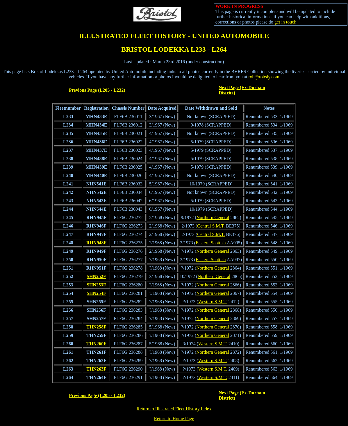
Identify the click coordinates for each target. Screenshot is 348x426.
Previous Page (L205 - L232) (97, 90)
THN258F (96, 326)
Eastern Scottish (211, 242)
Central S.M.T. (211, 225)
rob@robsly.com (263, 76)
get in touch (285, 21)
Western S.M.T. (212, 301)
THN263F (96, 369)
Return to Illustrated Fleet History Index (174, 408)
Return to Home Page (174, 418)
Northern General (213, 217)
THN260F (96, 343)
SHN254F (96, 293)
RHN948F (96, 242)
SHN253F (96, 284)
